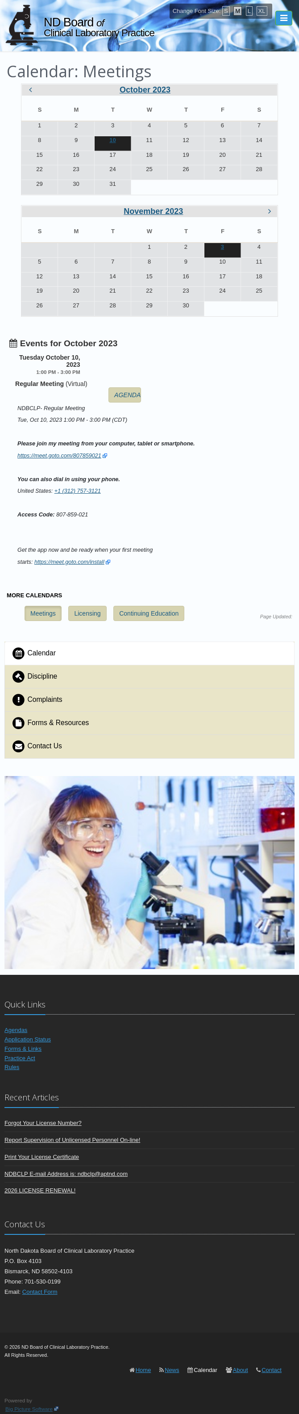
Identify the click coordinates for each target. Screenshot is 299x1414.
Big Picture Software (29, 1409)
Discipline (34, 677)
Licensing (87, 613)
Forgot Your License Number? (43, 1123)
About (240, 1370)
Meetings (43, 613)
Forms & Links (23, 1048)
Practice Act (19, 1058)
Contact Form (40, 1291)
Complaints (37, 700)
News (172, 1370)
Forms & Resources (50, 723)
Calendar (34, 653)
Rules (11, 1067)
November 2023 (153, 211)
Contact (272, 1370)
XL (262, 11)
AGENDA (127, 395)
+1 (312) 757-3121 (77, 491)
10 (112, 140)
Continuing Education (149, 613)
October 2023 (145, 89)
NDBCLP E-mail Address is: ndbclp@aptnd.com (66, 1174)
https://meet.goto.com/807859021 (59, 456)
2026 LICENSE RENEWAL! (39, 1190)
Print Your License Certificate (41, 1157)
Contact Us (37, 746)
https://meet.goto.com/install (69, 562)
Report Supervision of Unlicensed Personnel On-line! (72, 1140)
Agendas (15, 1030)
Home (143, 1370)
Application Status (27, 1039)
